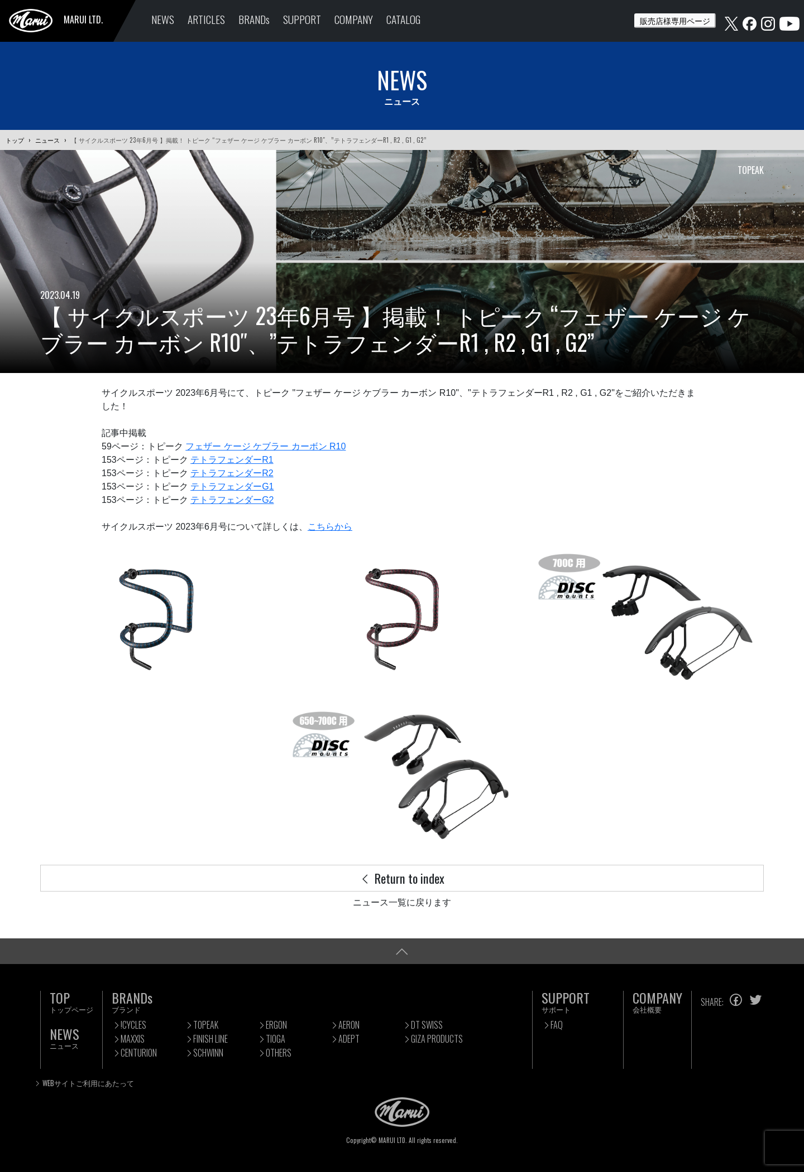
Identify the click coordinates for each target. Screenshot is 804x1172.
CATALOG (403, 19)
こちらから (330, 526)
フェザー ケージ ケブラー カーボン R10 (265, 446)
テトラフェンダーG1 (232, 486)
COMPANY (353, 19)
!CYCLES (133, 1024)
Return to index (402, 878)
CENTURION (139, 1052)
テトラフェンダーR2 (231, 473)
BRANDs (254, 19)
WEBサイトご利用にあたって (88, 1083)
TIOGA (275, 1038)
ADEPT (349, 1038)
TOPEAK (205, 1024)
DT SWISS (427, 1024)
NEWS (162, 19)
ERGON (276, 1024)
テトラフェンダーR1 (231, 459)
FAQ (557, 1024)
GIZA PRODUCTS (437, 1038)
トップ (15, 139)
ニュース (47, 139)
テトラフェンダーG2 (232, 500)
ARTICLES (206, 19)
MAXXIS (133, 1038)
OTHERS (278, 1052)
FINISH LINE (210, 1038)
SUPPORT (302, 19)
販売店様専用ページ (675, 20)
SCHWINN (208, 1052)
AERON (349, 1024)
